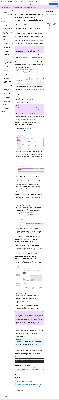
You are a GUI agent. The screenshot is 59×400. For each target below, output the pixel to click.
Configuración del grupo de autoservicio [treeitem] (8, 99)
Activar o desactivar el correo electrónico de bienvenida (51, 22)
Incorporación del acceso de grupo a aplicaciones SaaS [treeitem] (8, 91)
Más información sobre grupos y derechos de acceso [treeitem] (8, 41)
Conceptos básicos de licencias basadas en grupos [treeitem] (7, 26)
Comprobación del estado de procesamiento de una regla (51, 24)
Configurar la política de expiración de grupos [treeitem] (7, 97)
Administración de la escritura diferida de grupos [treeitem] (8, 89)
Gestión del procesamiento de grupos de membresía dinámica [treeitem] (8, 57)
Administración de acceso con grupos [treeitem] (7, 29)
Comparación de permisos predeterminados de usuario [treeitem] (7, 23)
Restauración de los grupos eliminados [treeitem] (8, 86)
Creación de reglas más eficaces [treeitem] (8, 68)
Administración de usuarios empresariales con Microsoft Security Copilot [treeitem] (7, 32)
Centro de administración (53, 4)
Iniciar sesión (56, 1)
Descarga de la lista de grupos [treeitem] (8, 83)
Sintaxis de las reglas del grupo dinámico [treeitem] (8, 63)
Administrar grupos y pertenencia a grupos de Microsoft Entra (28, 367)
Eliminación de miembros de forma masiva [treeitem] (8, 79)
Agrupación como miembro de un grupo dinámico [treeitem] (8, 74)
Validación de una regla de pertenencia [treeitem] (8, 66)
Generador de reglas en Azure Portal (51, 15)
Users (33, 11)
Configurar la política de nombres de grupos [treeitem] (7, 94)
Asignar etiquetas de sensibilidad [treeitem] (7, 102)
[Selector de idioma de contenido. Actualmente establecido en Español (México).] (5, 398)
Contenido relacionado (50, 25)
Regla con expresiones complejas (23, 100)
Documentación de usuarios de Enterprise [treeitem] (7, 15)
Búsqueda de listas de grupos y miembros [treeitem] (8, 52)
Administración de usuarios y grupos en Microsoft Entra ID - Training (26, 380)
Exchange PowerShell (37, 253)
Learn (16, 11)
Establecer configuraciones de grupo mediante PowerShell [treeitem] (8, 49)
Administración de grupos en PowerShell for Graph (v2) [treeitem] (8, 47)
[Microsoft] (2, 1)
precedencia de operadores (29, 99)
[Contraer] (12, 10)
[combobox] (7, 12)
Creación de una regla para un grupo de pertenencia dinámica (51, 17)
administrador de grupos (26, 128)
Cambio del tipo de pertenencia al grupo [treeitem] (7, 71)
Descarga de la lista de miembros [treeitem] (7, 82)
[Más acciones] (43, 11)
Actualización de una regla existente (51, 19)
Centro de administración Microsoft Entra (31, 127)
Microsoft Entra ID (28, 11)
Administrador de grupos (22, 319)
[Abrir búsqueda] (52, 1)
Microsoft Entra (21, 11)
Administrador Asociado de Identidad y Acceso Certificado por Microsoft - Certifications (29, 384)
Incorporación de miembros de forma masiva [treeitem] (8, 76)
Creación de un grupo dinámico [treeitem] (7, 60)
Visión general (49, 13)
